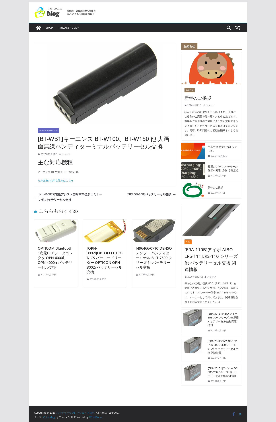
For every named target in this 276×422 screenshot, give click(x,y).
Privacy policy (69, 27)
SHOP (49, 27)
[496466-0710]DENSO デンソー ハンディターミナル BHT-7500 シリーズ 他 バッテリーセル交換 (154, 258)
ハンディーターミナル (48, 130)
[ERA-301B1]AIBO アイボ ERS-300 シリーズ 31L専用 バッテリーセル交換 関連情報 (223, 319)
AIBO (188, 241)
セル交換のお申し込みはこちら (55, 180)
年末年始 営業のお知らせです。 (222, 148)
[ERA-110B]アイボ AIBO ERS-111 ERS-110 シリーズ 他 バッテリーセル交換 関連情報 (211, 259)
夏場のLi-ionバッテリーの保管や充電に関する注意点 (223, 168)
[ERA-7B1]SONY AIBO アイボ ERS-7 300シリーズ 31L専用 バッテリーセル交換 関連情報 (223, 346)
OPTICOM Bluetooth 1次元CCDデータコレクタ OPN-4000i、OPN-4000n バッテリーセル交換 (55, 258)
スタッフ (66, 154)
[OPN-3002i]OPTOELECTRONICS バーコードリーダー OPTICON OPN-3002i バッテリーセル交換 (105, 260)
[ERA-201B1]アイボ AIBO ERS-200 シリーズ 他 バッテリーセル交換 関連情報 (223, 372)
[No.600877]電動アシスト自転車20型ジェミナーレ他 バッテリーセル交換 (68, 197)
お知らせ (189, 90)
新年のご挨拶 (197, 98)
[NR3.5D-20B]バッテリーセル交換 (151, 194)
